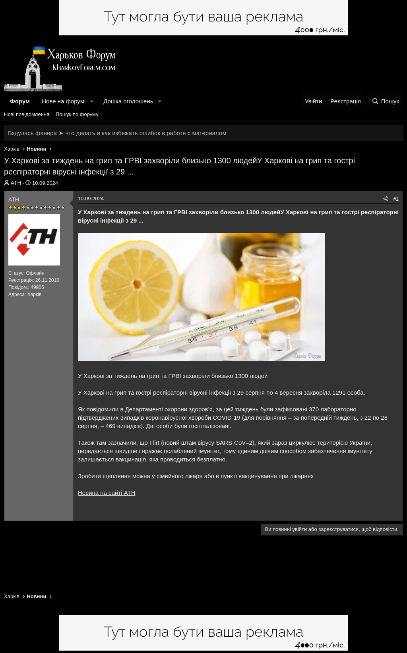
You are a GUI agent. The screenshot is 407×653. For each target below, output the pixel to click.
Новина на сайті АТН (107, 492)
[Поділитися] (385, 199)
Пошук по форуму (77, 114)
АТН (16, 183)
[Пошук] (385, 101)
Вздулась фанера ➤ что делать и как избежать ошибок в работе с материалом (117, 133)
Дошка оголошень (128, 101)
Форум (20, 101)
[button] (91, 101)
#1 (396, 199)
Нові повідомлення (26, 114)
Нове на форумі (63, 101)
